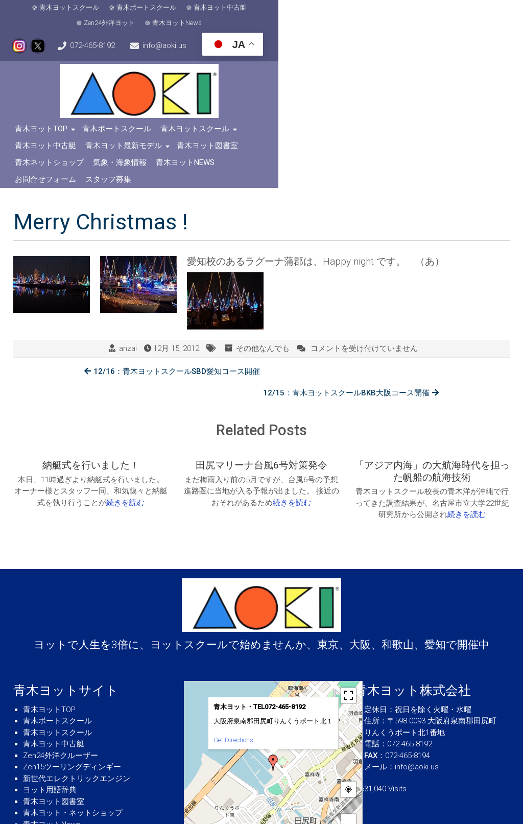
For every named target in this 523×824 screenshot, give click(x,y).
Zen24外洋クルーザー (60, 684)
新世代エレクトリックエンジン (76, 707)
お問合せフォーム (257, 131)
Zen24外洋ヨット (275, 9)
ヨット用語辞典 (50, 718)
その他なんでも (263, 301)
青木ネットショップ (52, 131)
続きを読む (125, 433)
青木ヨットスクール (55, 9)
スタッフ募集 (320, 131)
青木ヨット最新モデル (356, 115)
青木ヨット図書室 (439, 115)
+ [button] (348, 750)
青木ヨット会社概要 (57, 764)
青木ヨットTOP (44, 115)
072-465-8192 (482, 9)
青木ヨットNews (343, 9)
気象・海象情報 (123, 131)
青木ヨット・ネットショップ (73, 741)
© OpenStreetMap (343, 784)
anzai (128, 301)
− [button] (348, 766)
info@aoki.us (53, 33)
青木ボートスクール (132, 9)
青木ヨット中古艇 (206, 9)
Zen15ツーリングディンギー (72, 695)
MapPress (314, 784)
